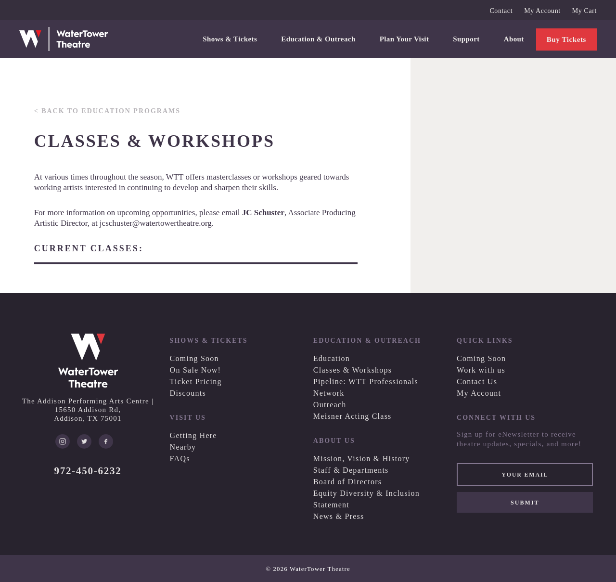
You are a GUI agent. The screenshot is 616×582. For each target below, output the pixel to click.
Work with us (481, 370)
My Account (542, 10)
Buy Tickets (566, 39)
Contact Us (477, 381)
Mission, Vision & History (361, 458)
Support (466, 39)
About (514, 39)
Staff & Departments (351, 470)
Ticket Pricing (196, 381)
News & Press (338, 516)
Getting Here (193, 435)
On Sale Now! (195, 370)
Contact (501, 10)
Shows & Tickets (230, 39)
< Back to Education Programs (107, 111)
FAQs (180, 458)
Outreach (329, 405)
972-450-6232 (88, 471)
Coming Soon (194, 358)
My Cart (584, 10)
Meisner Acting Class (352, 416)
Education (331, 358)
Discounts (188, 393)
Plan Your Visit (404, 39)
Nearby (183, 447)
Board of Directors (347, 482)
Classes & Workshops (352, 370)
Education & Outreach (318, 39)
